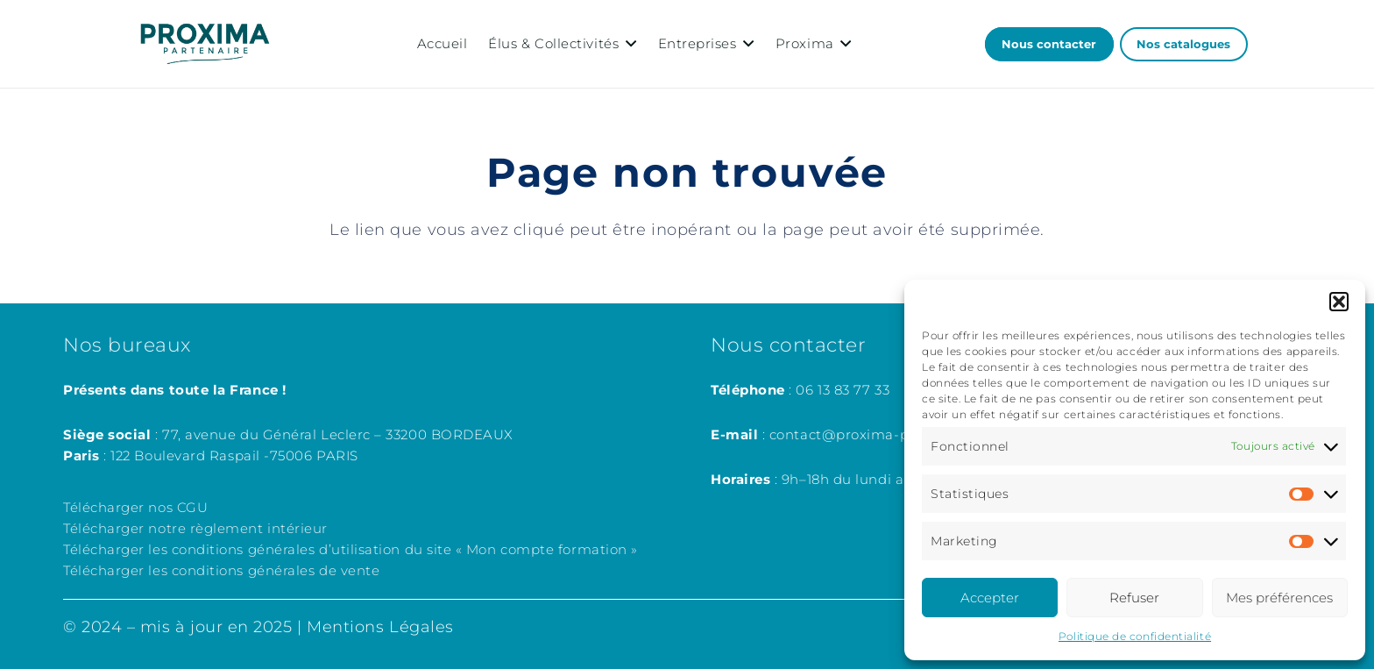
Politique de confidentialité (1135, 636)
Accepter (989, 597)
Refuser (1134, 597)
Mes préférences (1279, 597)
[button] (1339, 301)
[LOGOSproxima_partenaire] (205, 44)
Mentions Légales (380, 627)
